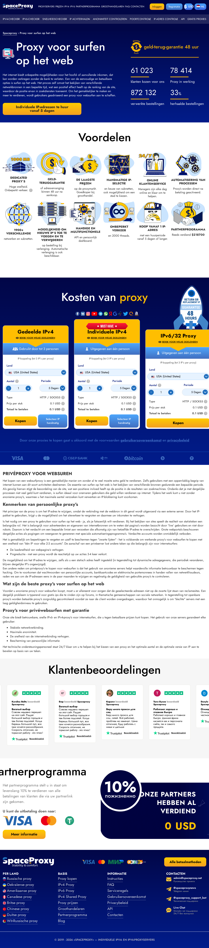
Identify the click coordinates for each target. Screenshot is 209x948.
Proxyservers (46, 6)
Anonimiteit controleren (110, 19)
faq (127, 6)
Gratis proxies (196, 19)
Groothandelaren (112, 6)
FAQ (110, 884)
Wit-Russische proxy (22, 921)
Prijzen (59, 6)
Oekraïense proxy (20, 884)
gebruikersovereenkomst (140, 440)
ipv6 (72, 6)
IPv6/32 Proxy (178, 335)
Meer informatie (24, 834)
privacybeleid (178, 440)
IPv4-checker (11, 19)
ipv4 (66, 6)
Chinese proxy (18, 908)
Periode (117, 381)
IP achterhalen (80, 19)
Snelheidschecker (54, 19)
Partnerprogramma (88, 6)
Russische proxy (19, 878)
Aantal (84, 381)
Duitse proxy (16, 914)
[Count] (89, 388)
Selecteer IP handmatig (124, 421)
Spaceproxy (10, 33)
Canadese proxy (19, 896)
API (110, 908)
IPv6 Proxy (66, 890)
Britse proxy (16, 902)
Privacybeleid (117, 902)
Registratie (174, 6)
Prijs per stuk (86, 403)
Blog (61, 921)
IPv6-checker (30, 19)
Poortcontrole (140, 19)
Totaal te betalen (88, 409)
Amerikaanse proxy (21, 890)
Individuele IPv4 (107, 331)
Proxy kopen (67, 878)
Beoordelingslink (35, 739)
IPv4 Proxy (66, 884)
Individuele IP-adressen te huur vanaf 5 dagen (42, 108)
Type (81, 397)
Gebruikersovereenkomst (126, 896)
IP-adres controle (166, 19)
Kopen (91, 421)
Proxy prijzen (68, 902)
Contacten (137, 6)
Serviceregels (117, 890)
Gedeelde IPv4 (36, 331)
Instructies (115, 878)
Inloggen (157, 6)
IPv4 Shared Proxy (72, 896)
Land (81, 365)
